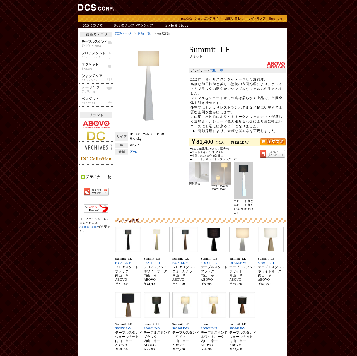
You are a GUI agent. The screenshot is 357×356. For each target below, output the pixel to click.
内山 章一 (218, 70)
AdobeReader (88, 226)
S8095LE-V (123, 328)
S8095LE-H (266, 263)
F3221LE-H (152, 263)
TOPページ (123, 33)
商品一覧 (144, 33)
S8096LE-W (180, 328)
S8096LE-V (237, 328)
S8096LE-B (152, 328)
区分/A (135, 152)
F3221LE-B (123, 263)
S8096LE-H (209, 328)
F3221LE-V (180, 263)
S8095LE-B (209, 263)
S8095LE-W (237, 263)
